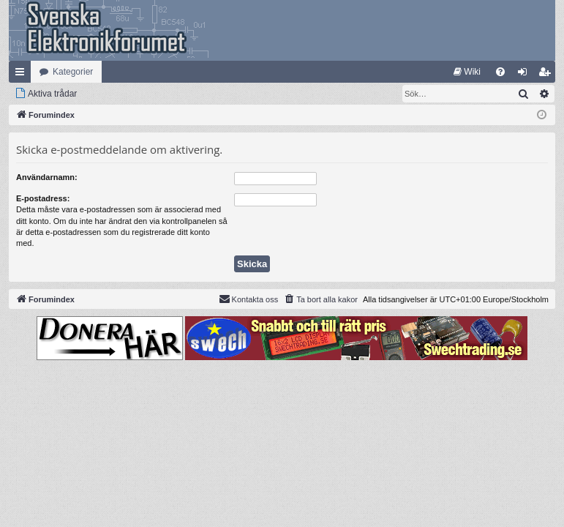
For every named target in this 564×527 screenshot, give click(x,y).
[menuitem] (467, 72)
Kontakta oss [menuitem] (249, 299)
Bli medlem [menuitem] (547, 75)
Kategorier (73, 72)
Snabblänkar (23, 75)
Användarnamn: (47, 177)
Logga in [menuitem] (525, 75)
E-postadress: (42, 198)
